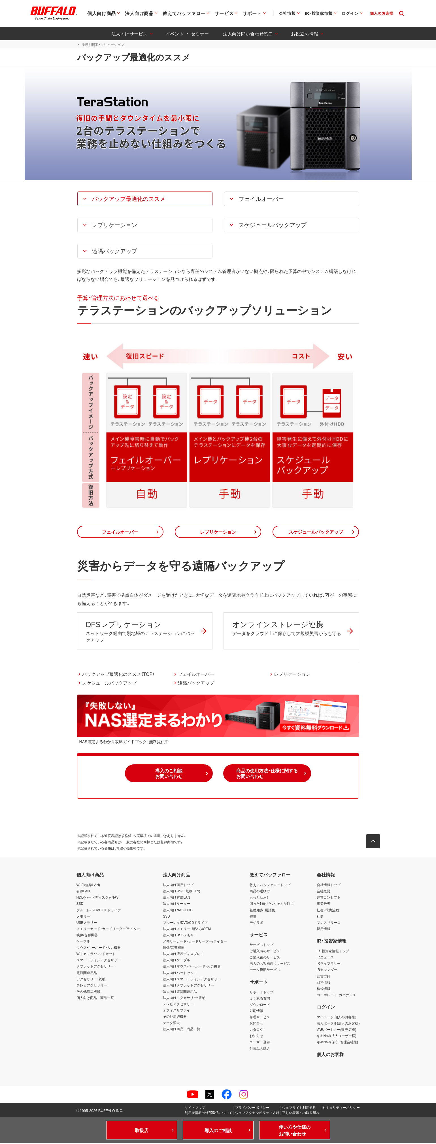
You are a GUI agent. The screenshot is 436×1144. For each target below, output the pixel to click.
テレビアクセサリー (91, 986)
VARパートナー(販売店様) (336, 1030)
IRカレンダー (327, 970)
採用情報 (323, 929)
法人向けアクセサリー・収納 (184, 998)
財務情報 (323, 983)
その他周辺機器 (88, 992)
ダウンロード (260, 1005)
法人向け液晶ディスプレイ (183, 954)
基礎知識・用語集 (262, 910)
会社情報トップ (329, 885)
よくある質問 (260, 999)
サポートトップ (261, 992)
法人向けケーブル (176, 961)
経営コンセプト (329, 898)
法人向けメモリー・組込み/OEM (187, 929)
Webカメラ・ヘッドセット (96, 954)
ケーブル (83, 942)
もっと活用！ (259, 898)
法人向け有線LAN (176, 898)
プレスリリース (329, 923)
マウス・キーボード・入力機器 (98, 948)
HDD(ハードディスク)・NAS (97, 898)
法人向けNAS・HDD (178, 910)
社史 (320, 917)
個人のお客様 (330, 1055)
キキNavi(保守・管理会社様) (337, 1043)
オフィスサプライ (176, 1010)
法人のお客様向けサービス (270, 964)
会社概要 (323, 892)
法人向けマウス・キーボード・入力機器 (192, 967)
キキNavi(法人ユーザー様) (336, 1036)
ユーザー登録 (260, 1043)
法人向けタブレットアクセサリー (188, 986)
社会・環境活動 (328, 910)
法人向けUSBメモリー (180, 935)
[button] (144, 199)
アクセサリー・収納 (90, 979)
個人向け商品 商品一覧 (95, 998)
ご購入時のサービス (265, 951)
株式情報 (323, 989)
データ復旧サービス (265, 970)
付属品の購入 (260, 1049)
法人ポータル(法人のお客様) (338, 1024)
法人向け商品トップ (178, 885)
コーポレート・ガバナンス (336, 995)
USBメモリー (86, 923)
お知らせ (256, 1036)
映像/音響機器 (87, 935)
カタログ (256, 1030)
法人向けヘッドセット (180, 973)
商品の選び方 (260, 892)
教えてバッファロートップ (270, 885)
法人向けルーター (176, 904)
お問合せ (256, 1024)
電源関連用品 (86, 973)
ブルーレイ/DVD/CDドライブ (98, 910)
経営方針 (323, 976)
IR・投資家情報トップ (333, 951)
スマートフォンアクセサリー (98, 961)
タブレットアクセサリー (95, 967)
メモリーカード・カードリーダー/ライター (108, 929)
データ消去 (171, 1023)
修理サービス (260, 1017)
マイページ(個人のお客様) (336, 1017)
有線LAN (83, 892)
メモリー (83, 917)
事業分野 (323, 904)
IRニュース (325, 957)
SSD (80, 904)
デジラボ (256, 923)
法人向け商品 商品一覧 (181, 1029)
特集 (253, 917)
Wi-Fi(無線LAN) (88, 885)
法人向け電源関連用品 (180, 992)
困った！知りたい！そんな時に (272, 904)
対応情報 (256, 1011)
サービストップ (261, 945)
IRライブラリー (329, 964)
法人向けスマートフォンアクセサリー (192, 979)
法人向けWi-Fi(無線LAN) (181, 892)
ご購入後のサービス (265, 957)
